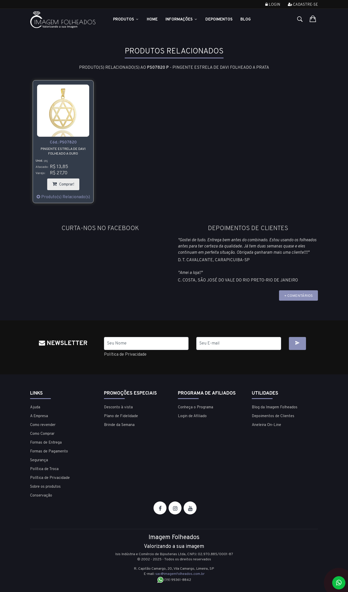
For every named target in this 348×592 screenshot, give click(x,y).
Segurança (39, 460)
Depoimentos (219, 19)
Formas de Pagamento (49, 451)
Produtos (126, 19)
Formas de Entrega (46, 442)
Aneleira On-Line (266, 425)
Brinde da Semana (119, 425)
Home (152, 19)
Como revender (42, 425)
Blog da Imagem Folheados (274, 407)
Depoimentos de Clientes (273, 416)
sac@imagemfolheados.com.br (180, 574)
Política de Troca (44, 469)
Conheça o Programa (195, 407)
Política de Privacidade (125, 354)
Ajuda (35, 407)
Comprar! (65, 182)
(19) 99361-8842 (174, 580)
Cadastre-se (303, 4)
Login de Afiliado (192, 416)
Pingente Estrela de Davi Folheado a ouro (63, 151)
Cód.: (63, 142)
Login (272, 4)
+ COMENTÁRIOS (298, 296)
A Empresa (39, 416)
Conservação (41, 495)
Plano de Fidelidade (121, 416)
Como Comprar (42, 433)
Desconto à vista (118, 407)
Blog (245, 19)
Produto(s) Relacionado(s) (63, 197)
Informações (181, 19)
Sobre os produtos (45, 486)
